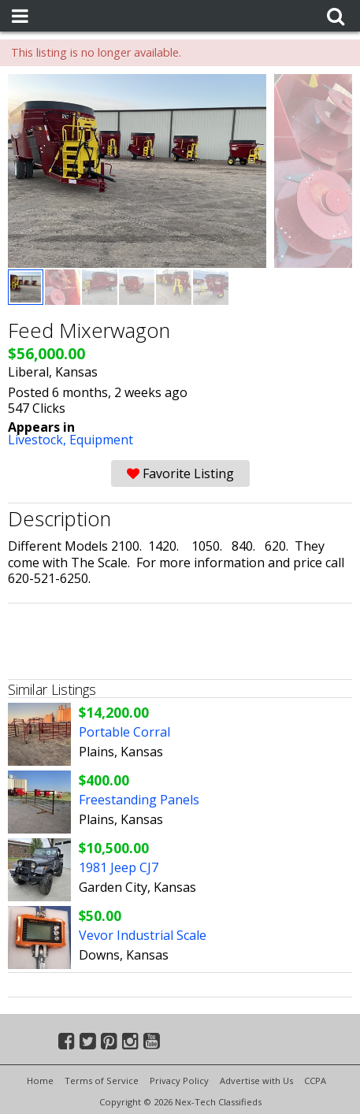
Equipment (101, 439)
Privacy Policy (179, 1080)
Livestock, (38, 439)
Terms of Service (102, 1080)
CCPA (315, 1080)
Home (40, 1080)
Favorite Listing (180, 473)
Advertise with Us (256, 1080)
